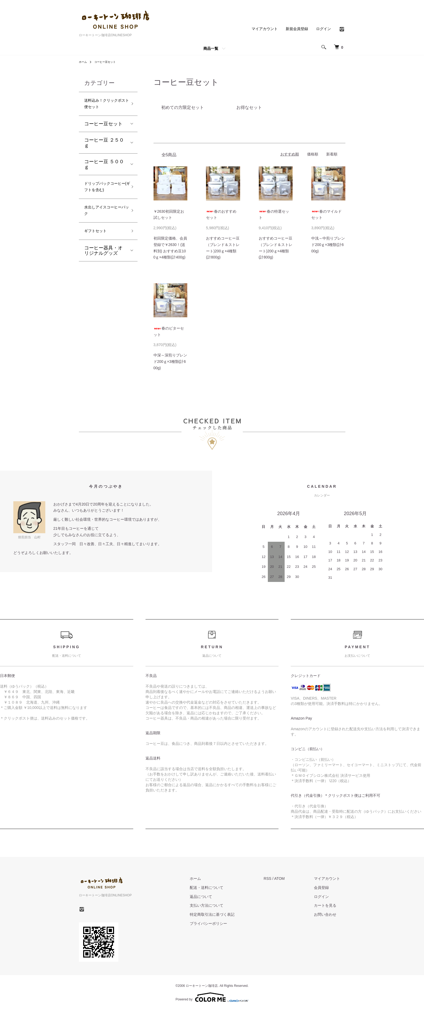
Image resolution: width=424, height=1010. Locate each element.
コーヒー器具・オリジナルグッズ (103, 271)
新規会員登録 (297, 29)
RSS (278, 878)
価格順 (312, 154)
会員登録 (326, 887)
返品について (216, 896)
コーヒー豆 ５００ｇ (104, 167)
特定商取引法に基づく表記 (227, 914)
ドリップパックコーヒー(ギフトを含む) (104, 196)
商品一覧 (210, 48)
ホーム (83, 62)
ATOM (290, 878)
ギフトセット (98, 250)
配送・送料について (222, 887)
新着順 (331, 154)
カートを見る (330, 905)
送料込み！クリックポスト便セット (103, 105)
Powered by (212, 997)
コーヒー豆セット (109, 62)
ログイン (323, 29)
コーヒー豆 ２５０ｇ (104, 146)
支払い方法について (222, 905)
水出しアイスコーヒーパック (103, 227)
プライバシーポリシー (224, 923)
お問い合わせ (330, 914)
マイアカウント (265, 29)
